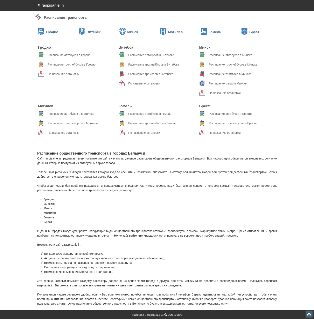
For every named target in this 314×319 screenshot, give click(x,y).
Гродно (48, 32)
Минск (128, 32)
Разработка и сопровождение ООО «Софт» (157, 315)
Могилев (171, 32)
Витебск (89, 32)
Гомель (211, 32)
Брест (250, 32)
